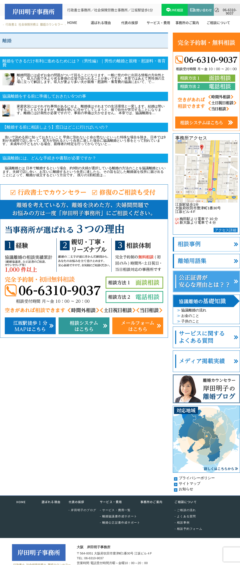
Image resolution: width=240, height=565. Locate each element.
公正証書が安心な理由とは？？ (206, 281)
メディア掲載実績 (206, 361)
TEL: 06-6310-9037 (90, 558)
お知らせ (186, 489)
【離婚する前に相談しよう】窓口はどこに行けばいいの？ (55, 127)
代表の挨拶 (76, 502)
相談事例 (206, 244)
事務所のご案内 (151, 502)
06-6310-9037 (230, 11)
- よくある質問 (185, 516)
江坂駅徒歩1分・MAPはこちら (30, 325)
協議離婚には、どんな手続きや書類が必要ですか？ (49, 158)
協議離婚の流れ (193, 310)
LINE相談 (176, 10)
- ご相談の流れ (185, 510)
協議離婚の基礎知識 (206, 301)
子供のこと (190, 321)
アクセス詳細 (225, 230)
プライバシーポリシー (197, 478)
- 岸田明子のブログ (82, 510)
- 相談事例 (182, 522)
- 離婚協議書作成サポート (118, 516)
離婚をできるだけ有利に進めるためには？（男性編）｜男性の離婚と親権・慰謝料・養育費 (84, 63)
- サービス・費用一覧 (115, 510)
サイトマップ (189, 483)
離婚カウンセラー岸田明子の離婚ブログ (206, 388)
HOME (21, 502)
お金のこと (190, 316)
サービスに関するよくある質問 (206, 337)
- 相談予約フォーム (188, 528)
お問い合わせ (202, 10)
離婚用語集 (206, 261)
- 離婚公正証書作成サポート (120, 522)
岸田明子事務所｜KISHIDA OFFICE (33, 11)
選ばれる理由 (51, 502)
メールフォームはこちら (137, 325)
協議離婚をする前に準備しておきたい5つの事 (44, 96)
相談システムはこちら (84, 325)
